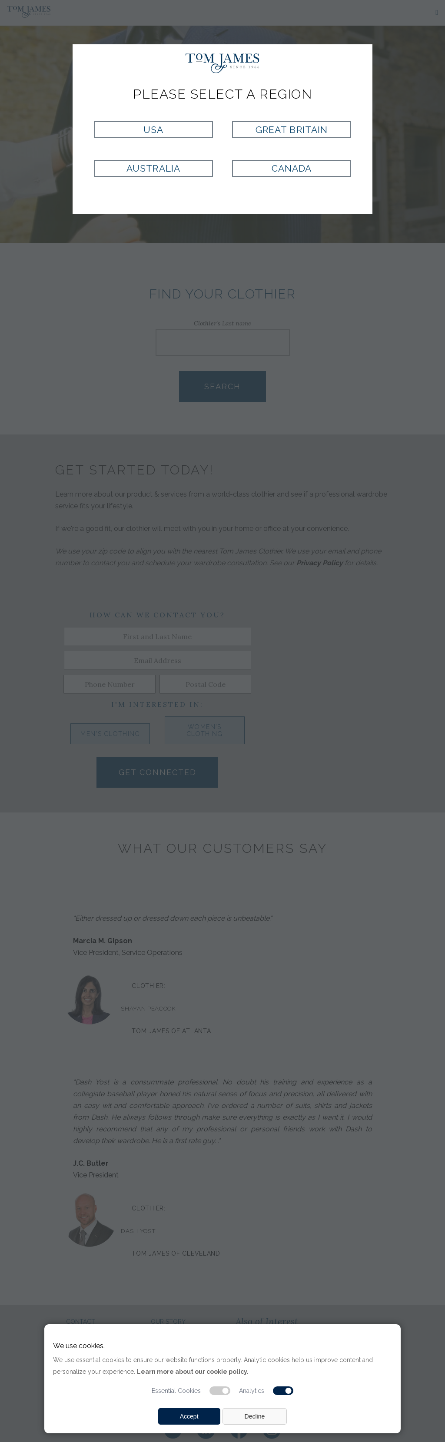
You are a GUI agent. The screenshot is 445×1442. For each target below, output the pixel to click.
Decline (255, 1416)
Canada (292, 168)
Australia (153, 168)
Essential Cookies (176, 1390)
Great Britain (292, 129)
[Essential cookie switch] (219, 1390)
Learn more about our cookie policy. (193, 1371)
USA (153, 129)
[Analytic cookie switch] (283, 1390)
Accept (189, 1416)
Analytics (251, 1390)
